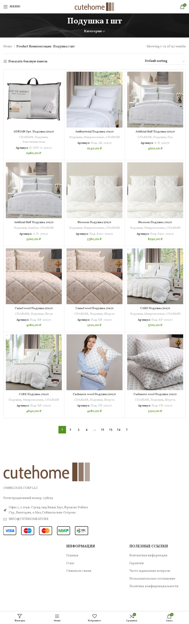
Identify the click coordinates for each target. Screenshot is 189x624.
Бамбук (33, 228)
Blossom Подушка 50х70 (94, 222)
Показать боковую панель (27, 61)
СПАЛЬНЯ (26, 137)
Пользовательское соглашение (152, 593)
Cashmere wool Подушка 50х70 (94, 404)
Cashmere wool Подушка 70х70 (155, 404)
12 (102, 444)
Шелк (49, 318)
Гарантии (136, 577)
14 (118, 444)
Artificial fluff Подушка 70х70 (33, 222)
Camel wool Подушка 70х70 (94, 313)
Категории (93, 31)
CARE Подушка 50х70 (155, 313)
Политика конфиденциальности (153, 600)
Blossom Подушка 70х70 (155, 222)
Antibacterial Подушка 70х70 (94, 132)
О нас (70, 577)
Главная (72, 569)
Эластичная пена (33, 142)
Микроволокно (101, 137)
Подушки (41, 137)
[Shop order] (165, 61)
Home (8, 46)
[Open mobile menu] (11, 6)
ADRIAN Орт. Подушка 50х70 (34, 132)
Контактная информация (148, 569)
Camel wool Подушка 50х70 (33, 313)
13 (110, 444)
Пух (170, 137)
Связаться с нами (78, 585)
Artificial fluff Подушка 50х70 (155, 132)
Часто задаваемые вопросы (149, 585)
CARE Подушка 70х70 (34, 404)
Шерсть (109, 318)
